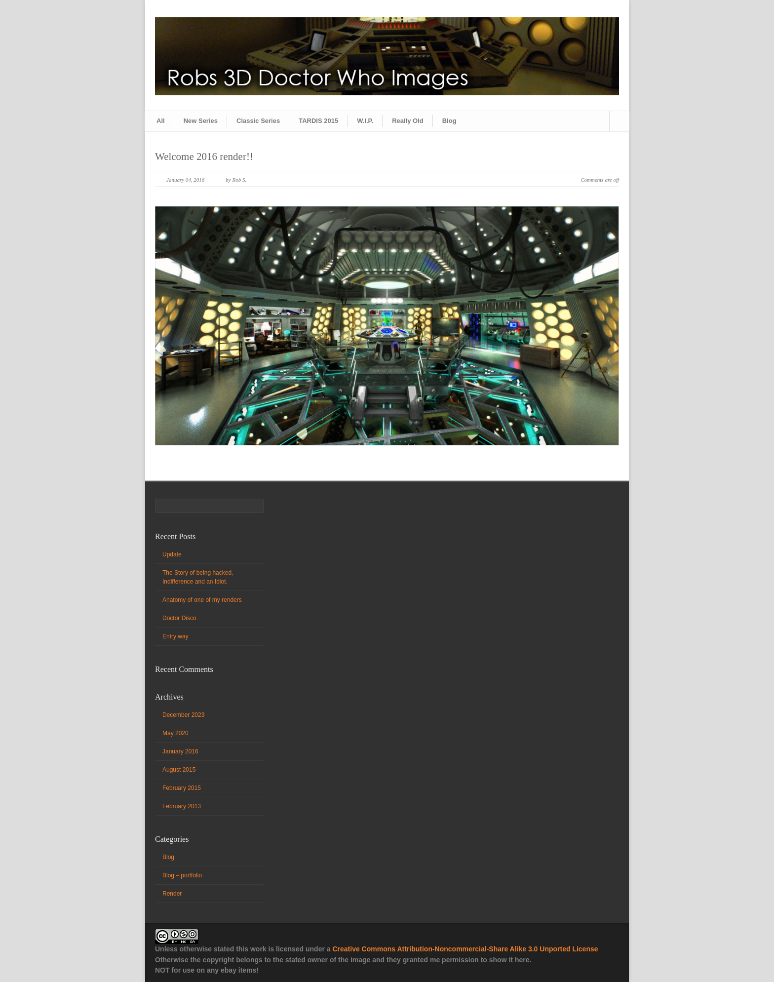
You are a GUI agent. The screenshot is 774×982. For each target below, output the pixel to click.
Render (172, 893)
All (160, 120)
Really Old (408, 120)
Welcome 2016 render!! (204, 156)
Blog (449, 120)
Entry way (175, 636)
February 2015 (181, 788)
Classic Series (258, 120)
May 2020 (175, 733)
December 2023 (183, 714)
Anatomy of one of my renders (202, 599)
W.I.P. (365, 120)
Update (172, 554)
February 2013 (181, 806)
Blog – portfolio (182, 875)
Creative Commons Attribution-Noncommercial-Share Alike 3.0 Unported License (465, 949)
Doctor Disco (179, 618)
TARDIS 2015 (318, 120)
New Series (201, 120)
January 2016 (180, 751)
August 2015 (178, 769)
